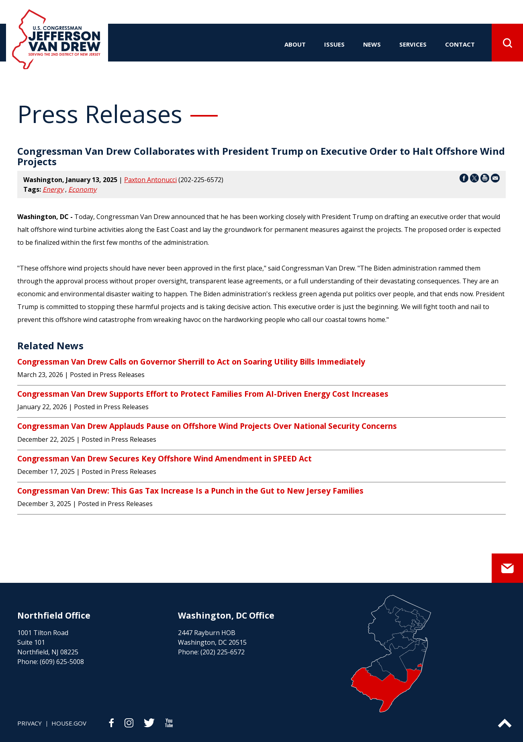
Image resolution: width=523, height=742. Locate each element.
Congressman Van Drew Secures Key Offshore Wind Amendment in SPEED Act (164, 458)
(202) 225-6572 (222, 652)
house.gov (68, 723)
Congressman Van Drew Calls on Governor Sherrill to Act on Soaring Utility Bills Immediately (191, 361)
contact (460, 44)
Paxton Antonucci (150, 179)
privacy (29, 723)
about (295, 44)
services (413, 44)
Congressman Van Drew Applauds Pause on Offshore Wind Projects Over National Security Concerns (207, 426)
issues (334, 44)
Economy (82, 189)
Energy (53, 189)
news (372, 44)
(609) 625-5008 (62, 661)
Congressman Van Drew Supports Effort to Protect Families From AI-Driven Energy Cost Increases (202, 393)
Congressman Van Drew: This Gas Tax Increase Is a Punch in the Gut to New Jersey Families (190, 490)
